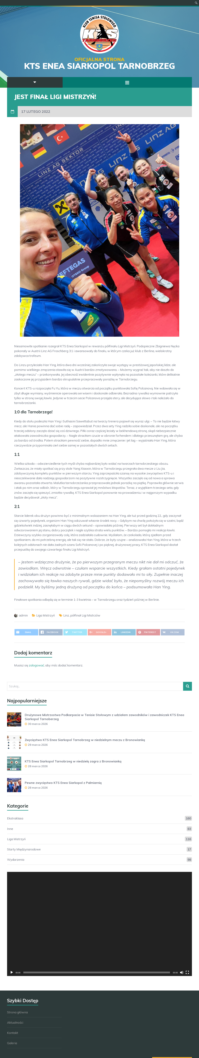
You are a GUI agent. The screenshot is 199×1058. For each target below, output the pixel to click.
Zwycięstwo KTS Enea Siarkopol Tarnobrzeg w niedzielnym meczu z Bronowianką (85, 740)
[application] (99, 924)
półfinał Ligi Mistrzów (85, 615)
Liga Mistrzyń (45, 615)
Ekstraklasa (15, 818)
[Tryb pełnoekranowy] (187, 972)
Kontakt (12, 1032)
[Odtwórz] (11, 972)
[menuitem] (196, 3)
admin (23, 615)
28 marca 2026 (38, 766)
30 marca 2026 (38, 724)
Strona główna (17, 1012)
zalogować (36, 665)
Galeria (12, 1043)
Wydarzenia (15, 859)
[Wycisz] (181, 972)
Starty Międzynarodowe (24, 849)
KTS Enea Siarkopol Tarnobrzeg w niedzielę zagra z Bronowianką (73, 761)
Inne (10, 829)
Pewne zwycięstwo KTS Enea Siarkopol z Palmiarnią (63, 783)
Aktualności (15, 1022)
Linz (66, 615)
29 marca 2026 (38, 744)
